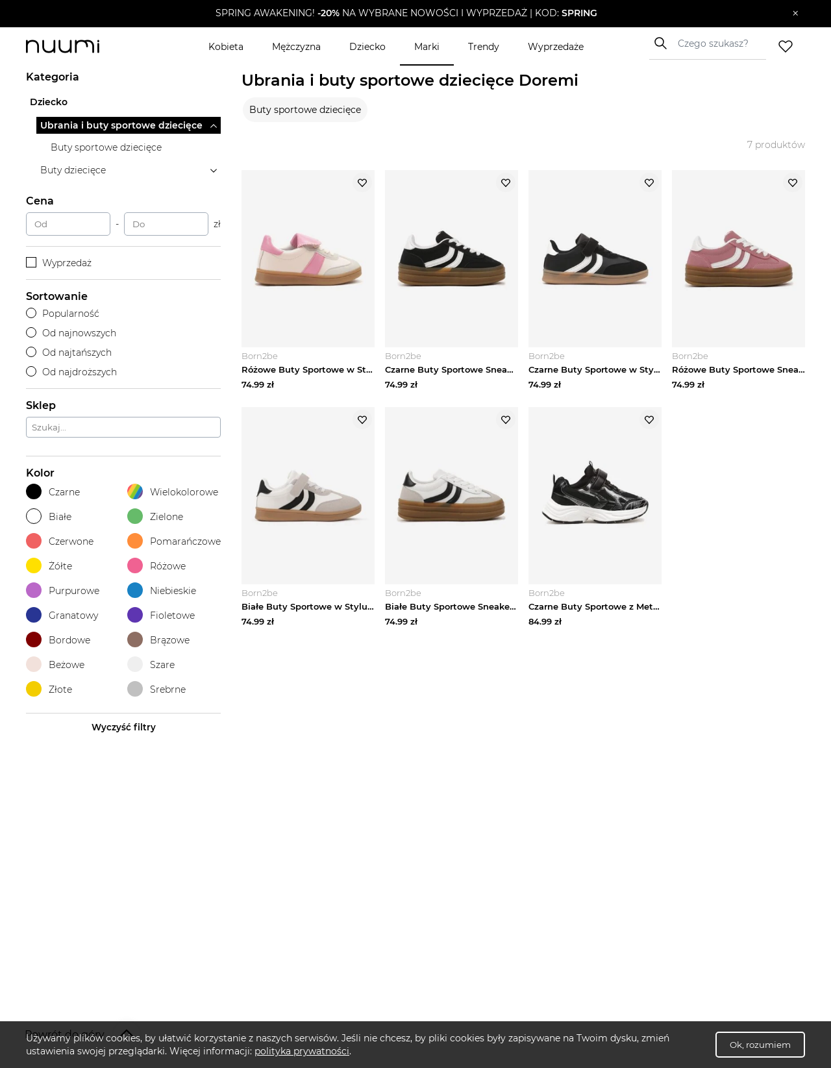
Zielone (155, 516)
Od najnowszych (71, 333)
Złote (49, 689)
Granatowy (62, 615)
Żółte (49, 565)
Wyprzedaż (59, 263)
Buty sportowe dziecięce (305, 110)
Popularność (62, 313)
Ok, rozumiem (760, 1044)
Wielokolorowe (172, 491)
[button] (406, 13)
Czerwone (59, 541)
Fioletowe (161, 615)
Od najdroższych (71, 372)
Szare (151, 664)
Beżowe (55, 664)
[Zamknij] (795, 13)
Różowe (156, 565)
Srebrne (156, 689)
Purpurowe (62, 590)
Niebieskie (161, 590)
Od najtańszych (69, 352)
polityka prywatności (301, 1051)
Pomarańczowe (174, 541)
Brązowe (158, 639)
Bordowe (58, 639)
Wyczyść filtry (124, 727)
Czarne (53, 491)
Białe (48, 516)
